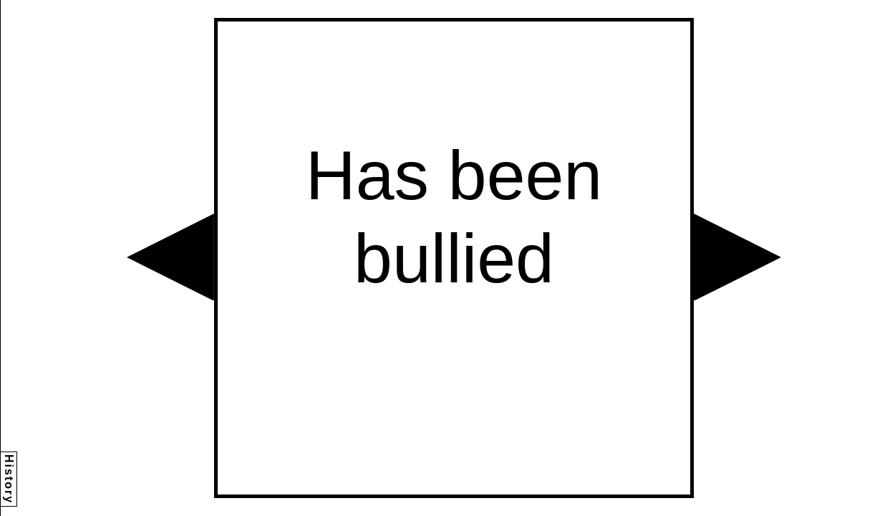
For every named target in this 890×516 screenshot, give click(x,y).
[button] (170, 257)
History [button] (9, 479)
